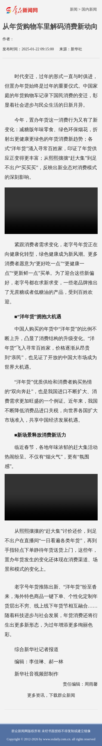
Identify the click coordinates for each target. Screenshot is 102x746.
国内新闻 (89, 9)
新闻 (74, 9)
